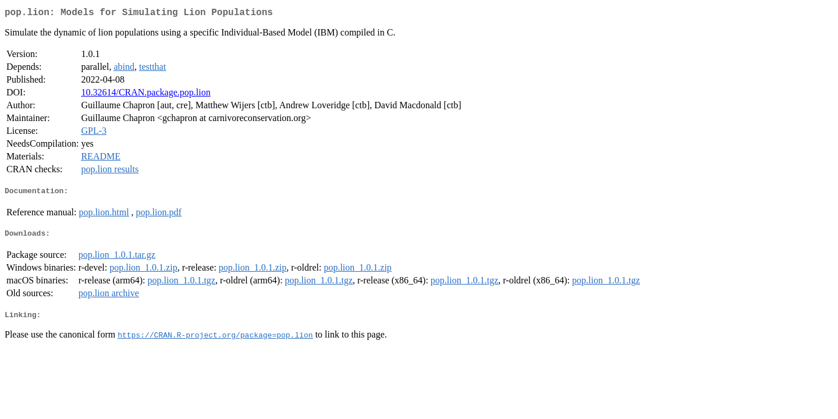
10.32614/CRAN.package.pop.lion (145, 95)
